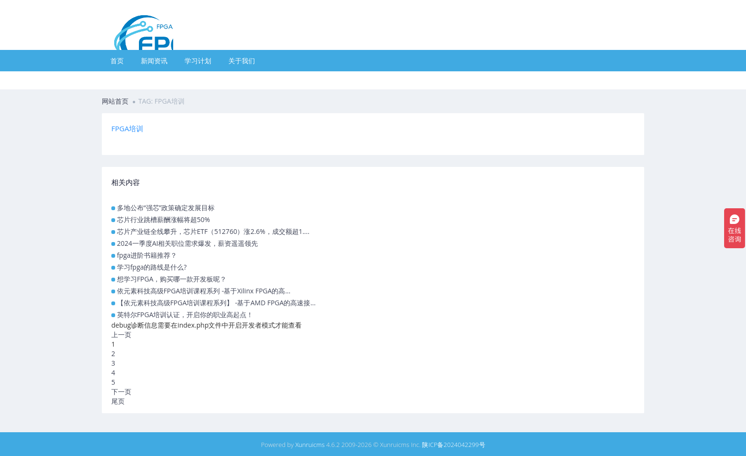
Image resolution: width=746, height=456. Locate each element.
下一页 (121, 391)
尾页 (118, 401)
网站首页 (115, 101)
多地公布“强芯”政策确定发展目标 (166, 207)
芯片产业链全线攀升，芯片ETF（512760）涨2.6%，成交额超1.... (213, 231)
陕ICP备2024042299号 (453, 444)
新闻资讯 (154, 60)
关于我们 (241, 60)
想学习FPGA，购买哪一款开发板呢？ (172, 278)
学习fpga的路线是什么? (152, 267)
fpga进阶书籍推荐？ (147, 255)
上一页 (121, 334)
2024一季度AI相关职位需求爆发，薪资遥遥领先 (187, 243)
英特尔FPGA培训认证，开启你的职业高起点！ (185, 314)
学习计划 (198, 60)
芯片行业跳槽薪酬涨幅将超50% (163, 219)
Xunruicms (310, 444)
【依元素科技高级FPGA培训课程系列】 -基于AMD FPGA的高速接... (216, 302)
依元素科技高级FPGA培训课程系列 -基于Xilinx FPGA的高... (204, 290)
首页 (117, 60)
